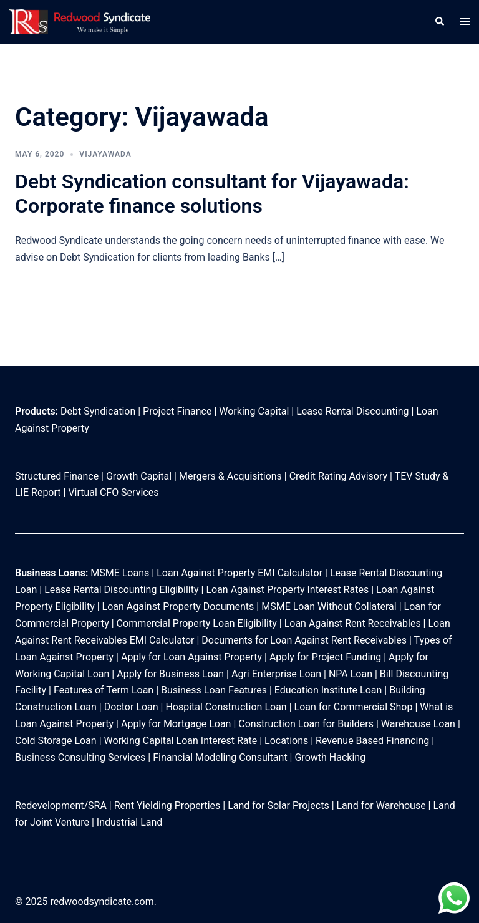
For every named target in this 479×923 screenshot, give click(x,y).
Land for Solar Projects (278, 805)
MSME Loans (119, 573)
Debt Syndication (97, 411)
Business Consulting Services (80, 757)
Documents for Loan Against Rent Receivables (304, 640)
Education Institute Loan (328, 690)
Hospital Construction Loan (225, 707)
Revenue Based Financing (372, 741)
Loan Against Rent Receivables (352, 623)
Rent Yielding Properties (167, 805)
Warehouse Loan (418, 724)
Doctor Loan (131, 707)
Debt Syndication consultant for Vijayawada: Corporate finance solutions (212, 193)
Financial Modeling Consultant (221, 757)
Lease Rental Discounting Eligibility (121, 590)
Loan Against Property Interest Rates (287, 590)
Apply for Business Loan (170, 674)
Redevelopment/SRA (61, 805)
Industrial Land (130, 822)
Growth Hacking (329, 757)
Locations (286, 741)
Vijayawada (105, 154)
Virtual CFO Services (113, 492)
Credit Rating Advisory (338, 476)
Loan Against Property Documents (179, 606)
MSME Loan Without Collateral (328, 606)
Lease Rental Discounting (352, 411)
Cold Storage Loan (56, 741)
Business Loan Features (214, 690)
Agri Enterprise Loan (276, 674)
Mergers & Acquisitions (230, 476)
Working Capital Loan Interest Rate (181, 741)
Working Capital (254, 411)
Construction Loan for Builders (306, 724)
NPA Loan (350, 674)
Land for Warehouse (381, 805)
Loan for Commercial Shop (353, 707)
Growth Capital (139, 476)
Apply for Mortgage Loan (175, 724)
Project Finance (177, 411)
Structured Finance (57, 476)
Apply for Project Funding (325, 657)
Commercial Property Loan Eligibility (197, 623)
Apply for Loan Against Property (191, 657)
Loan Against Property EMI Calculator (239, 573)
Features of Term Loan (105, 690)
